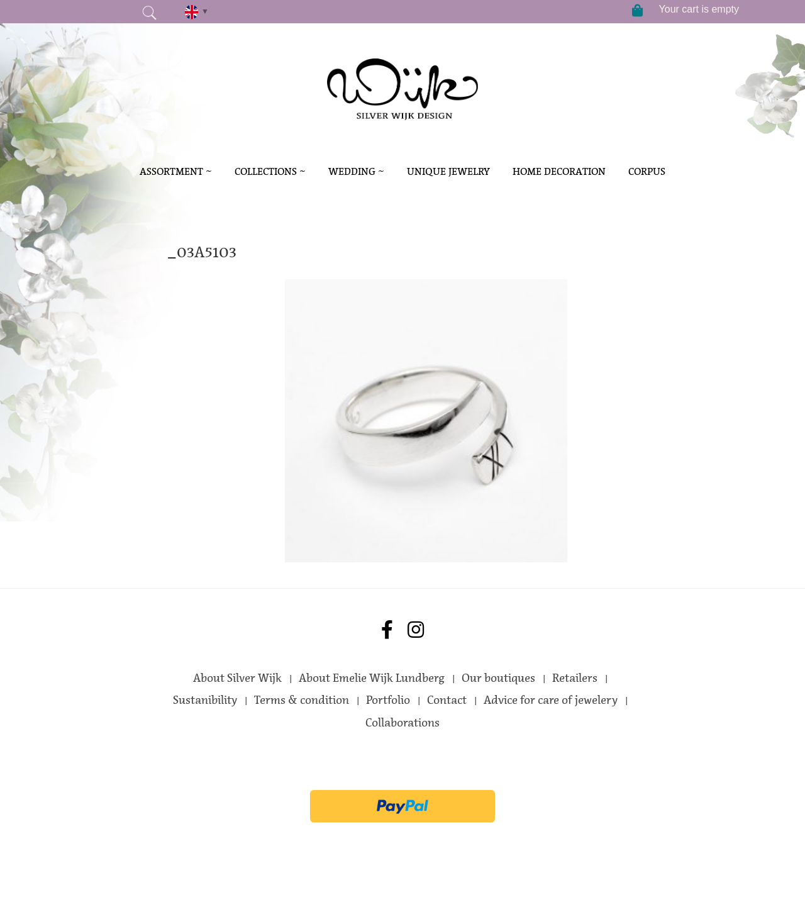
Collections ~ (270, 171)
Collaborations (402, 723)
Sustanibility (205, 700)
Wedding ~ (356, 171)
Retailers (574, 678)
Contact (447, 700)
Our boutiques (498, 678)
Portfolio (388, 700)
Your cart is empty (699, 9)
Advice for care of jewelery (551, 700)
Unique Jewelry (448, 171)
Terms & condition (301, 700)
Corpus (646, 171)
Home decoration (559, 171)
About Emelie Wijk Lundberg (372, 678)
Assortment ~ (176, 171)
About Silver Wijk (237, 678)
